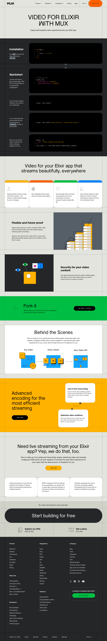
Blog (71, 549)
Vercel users (43, 607)
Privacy (45, 637)
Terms (27, 637)
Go (40, 562)
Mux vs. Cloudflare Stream (17, 591)
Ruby (41, 551)
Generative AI (44, 605)
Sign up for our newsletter (77, 567)
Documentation (14, 607)
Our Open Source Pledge (78, 570)
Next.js (42, 575)
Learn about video (14, 583)
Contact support (14, 623)
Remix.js (42, 581)
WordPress (43, 573)
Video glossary (13, 581)
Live (10, 557)
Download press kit (75, 573)
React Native (43, 578)
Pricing (11, 567)
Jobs (71, 559)
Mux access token (15, 81)
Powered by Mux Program (78, 565)
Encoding (12, 562)
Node (41, 549)
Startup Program (75, 562)
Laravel (42, 583)
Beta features (13, 621)
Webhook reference (15, 613)
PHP (41, 554)
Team (71, 551)
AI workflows (43, 610)
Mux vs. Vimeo (13, 594)
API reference (13, 610)
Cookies (54, 637)
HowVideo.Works (15, 589)
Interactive (12, 559)
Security (35, 637)
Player (11, 565)
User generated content (47, 599)
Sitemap (64, 637)
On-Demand (13, 554)
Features (12, 551)
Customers (73, 554)
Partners (72, 557)
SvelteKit (42, 567)
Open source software (16, 618)
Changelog (12, 615)
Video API (12, 549)
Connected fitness (45, 602)
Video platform (44, 597)
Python (42, 557)
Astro (41, 565)
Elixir (41, 559)
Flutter (41, 570)
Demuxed (13, 586)
